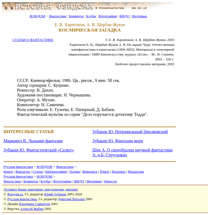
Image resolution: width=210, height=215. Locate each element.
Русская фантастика (18, 167)
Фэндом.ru (15, 194)
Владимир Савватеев (34, 204)
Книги (8, 171)
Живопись (89, 171)
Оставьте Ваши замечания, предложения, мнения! (41, 189)
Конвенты (76, 16)
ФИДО (124, 16)
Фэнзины (118, 171)
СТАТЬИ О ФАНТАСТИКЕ (32, 40)
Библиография (56, 171)
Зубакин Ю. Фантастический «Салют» (39, 150)
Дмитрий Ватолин (71, 199)
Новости (110, 181)
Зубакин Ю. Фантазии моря (117, 140)
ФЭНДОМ (37, 16)
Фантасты (22, 171)
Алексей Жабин (32, 209)
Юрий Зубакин (55, 194)
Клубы (91, 16)
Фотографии (107, 16)
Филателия (136, 171)
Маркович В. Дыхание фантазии (33, 140)
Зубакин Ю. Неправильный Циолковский (130, 131)
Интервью (139, 16)
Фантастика (57, 16)
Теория (74, 171)
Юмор (104, 171)
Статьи (38, 171)
